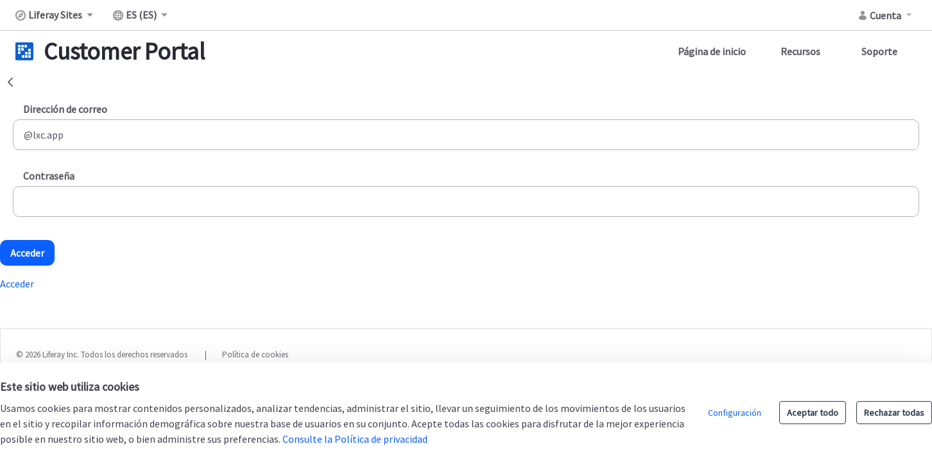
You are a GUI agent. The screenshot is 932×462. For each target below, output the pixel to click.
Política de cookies (255, 354)
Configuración (734, 412)
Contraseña (48, 175)
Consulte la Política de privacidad (354, 438)
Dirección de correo (65, 109)
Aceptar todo (812, 412)
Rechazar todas (894, 412)
